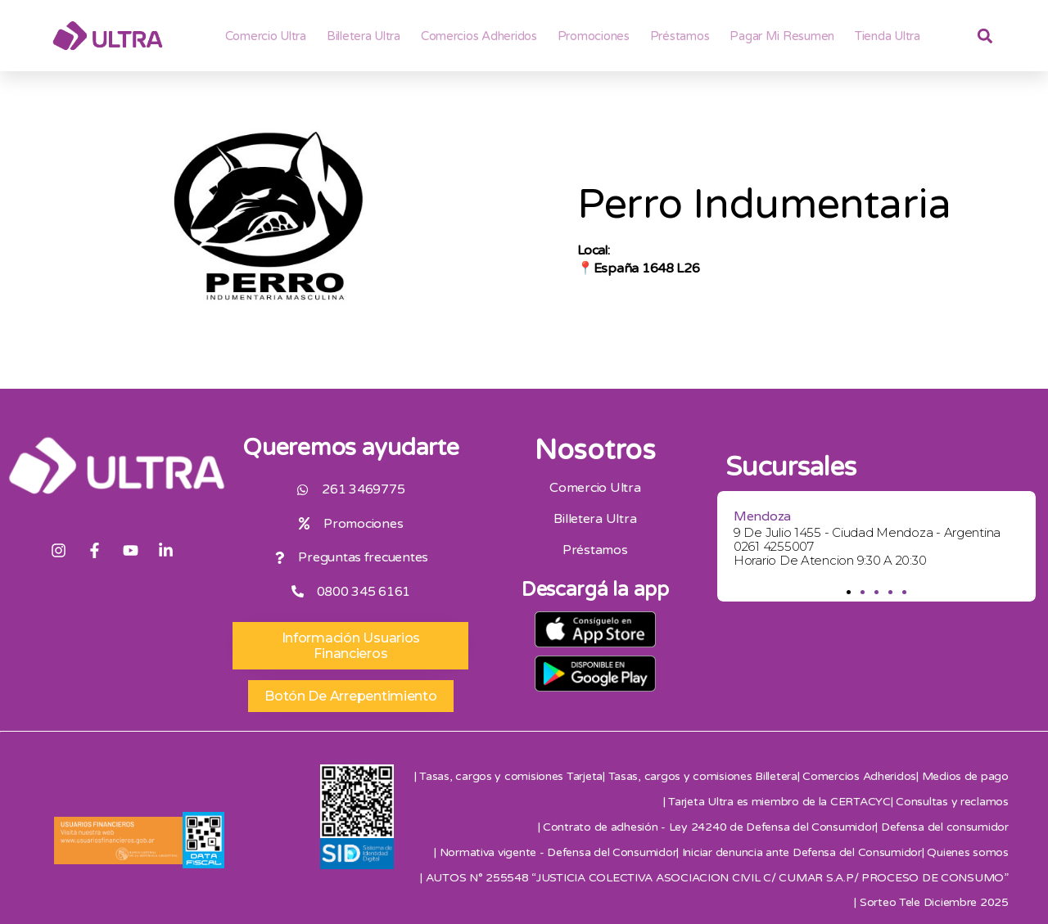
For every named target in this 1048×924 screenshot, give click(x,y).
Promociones (594, 36)
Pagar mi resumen (782, 36)
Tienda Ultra (887, 36)
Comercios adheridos (479, 36)
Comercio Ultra (265, 36)
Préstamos (680, 36)
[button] (849, 592)
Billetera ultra (363, 36)
